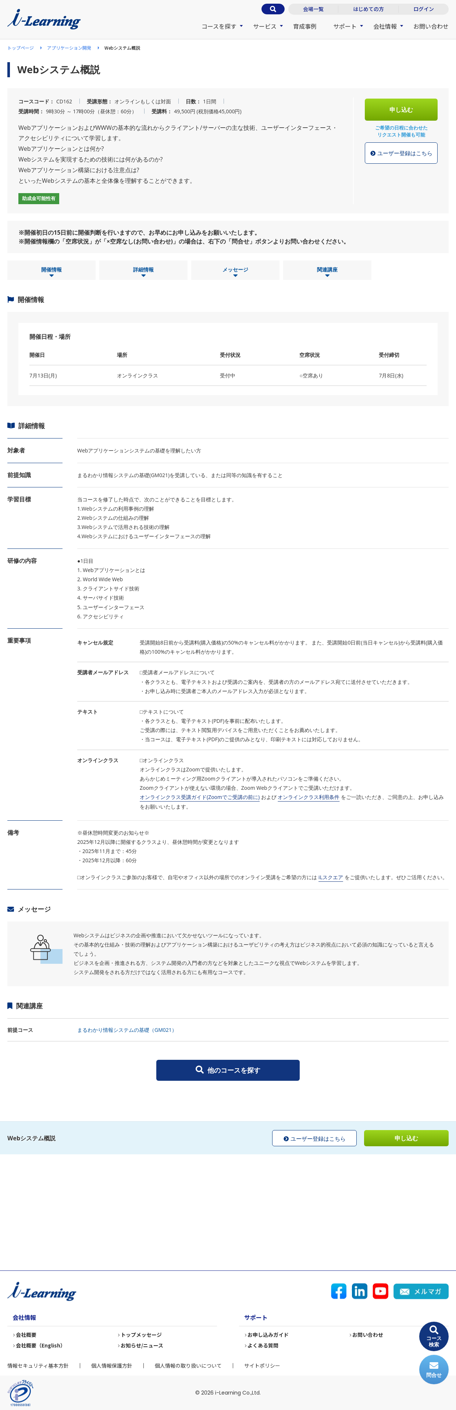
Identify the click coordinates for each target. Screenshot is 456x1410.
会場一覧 (313, 9)
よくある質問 (263, 1345)
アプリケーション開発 (69, 48)
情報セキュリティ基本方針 (38, 1365)
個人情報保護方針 (111, 1365)
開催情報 (51, 272)
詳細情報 (143, 272)
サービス (265, 26)
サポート (345, 26)
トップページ (20, 48)
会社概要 (26, 1335)
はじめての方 (368, 9)
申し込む (401, 110)
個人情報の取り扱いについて (188, 1365)
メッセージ (235, 272)
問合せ (434, 1369)
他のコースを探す (228, 1070)
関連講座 (327, 272)
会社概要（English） (41, 1345)
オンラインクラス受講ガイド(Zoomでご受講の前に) (200, 796)
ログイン (423, 9)
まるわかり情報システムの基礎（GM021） (127, 1029)
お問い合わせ (431, 26)
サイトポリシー (262, 1365)
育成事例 (305, 26)
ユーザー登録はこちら (401, 153)
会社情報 (385, 26)
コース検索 (434, 1336)
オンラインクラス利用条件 (308, 796)
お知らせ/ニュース (142, 1345)
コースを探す (219, 26)
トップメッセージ (141, 1335)
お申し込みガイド (268, 1335)
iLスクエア (330, 877)
